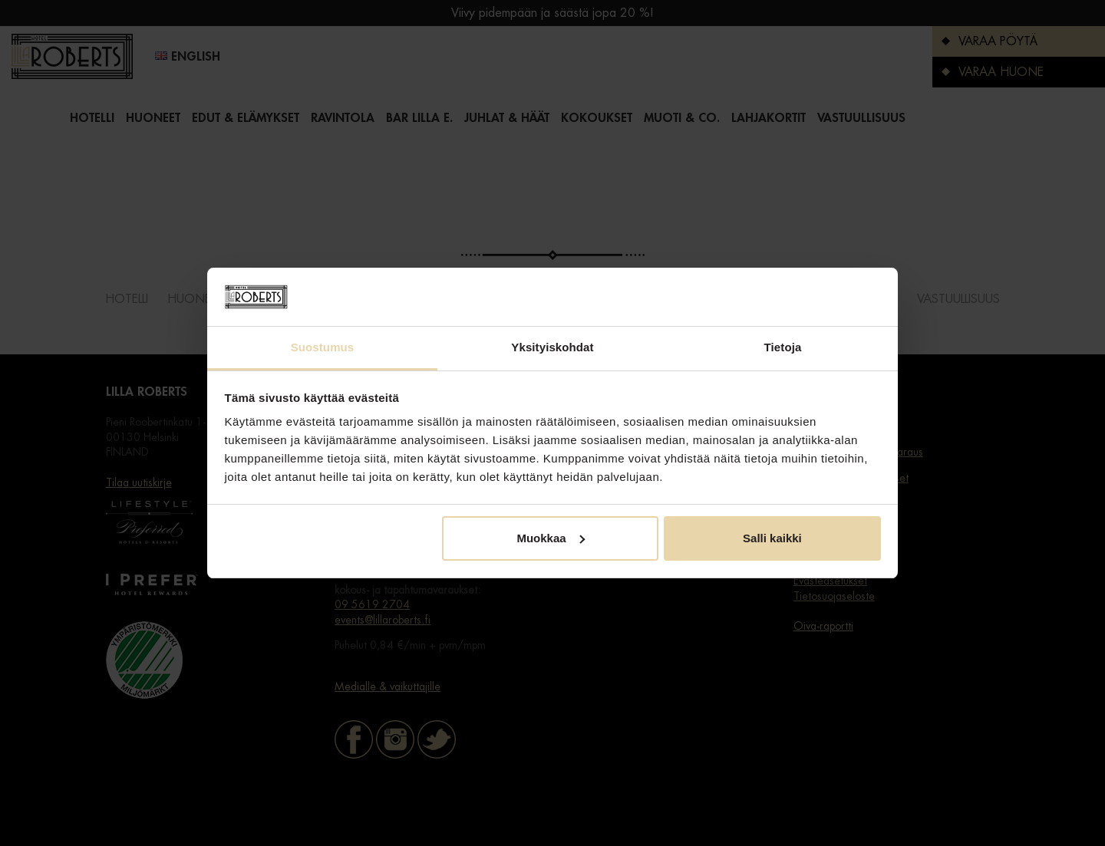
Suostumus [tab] (323, 347)
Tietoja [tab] (783, 347)
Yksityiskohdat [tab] (552, 347)
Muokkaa (550, 538)
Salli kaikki (772, 538)
